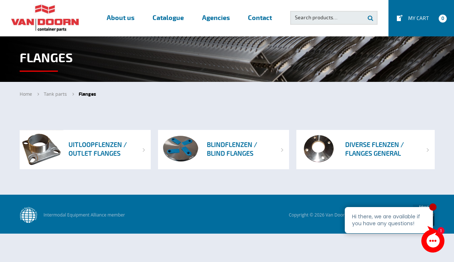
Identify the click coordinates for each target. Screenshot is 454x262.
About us (120, 18)
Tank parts (55, 94)
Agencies (216, 18)
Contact (260, 18)
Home (26, 94)
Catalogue (168, 18)
